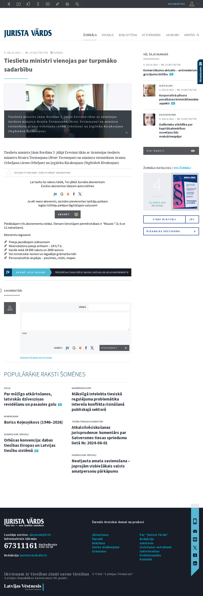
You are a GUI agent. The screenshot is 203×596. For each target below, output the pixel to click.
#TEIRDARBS (151, 35)
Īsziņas (58, 52)
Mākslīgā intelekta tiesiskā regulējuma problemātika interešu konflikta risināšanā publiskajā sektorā (98, 401)
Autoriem (147, 543)
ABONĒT (64, 214)
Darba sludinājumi (105, 547)
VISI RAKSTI (171, 150)
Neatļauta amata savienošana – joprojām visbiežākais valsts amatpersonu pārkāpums (101, 466)
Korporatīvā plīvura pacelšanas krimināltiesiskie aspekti (178, 99)
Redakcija (147, 539)
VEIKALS (108, 35)
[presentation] (109, 337)
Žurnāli (97, 539)
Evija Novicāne (167, 114)
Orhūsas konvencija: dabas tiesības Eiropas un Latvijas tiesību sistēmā (30, 445)
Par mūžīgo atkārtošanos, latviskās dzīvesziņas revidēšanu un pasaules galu (30, 399)
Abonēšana (100, 535)
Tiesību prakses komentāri (87, 421)
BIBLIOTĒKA (128, 35)
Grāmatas (99, 551)
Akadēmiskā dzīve (81, 388)
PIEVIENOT (109, 348)
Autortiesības (150, 551)
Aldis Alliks (166, 85)
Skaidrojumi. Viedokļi (16, 434)
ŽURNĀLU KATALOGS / (167, 168)
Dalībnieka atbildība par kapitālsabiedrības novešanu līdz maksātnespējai (176, 130)
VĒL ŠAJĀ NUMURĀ (155, 54)
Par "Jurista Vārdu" (154, 535)
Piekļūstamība (150, 555)
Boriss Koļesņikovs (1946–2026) (33, 422)
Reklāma (98, 543)
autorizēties (176, 3)
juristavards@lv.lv (33, 555)
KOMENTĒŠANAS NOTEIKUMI (36, 357)
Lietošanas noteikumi (156, 547)
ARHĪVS (189, 35)
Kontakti (146, 559)
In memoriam (11, 416)
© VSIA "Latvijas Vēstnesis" (112, 574)
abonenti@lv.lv (40, 535)
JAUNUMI (173, 35)
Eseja (7, 388)
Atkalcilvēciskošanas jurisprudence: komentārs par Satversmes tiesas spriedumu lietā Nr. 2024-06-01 (99, 435)
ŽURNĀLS (90, 35)
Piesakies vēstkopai (170, 231)
